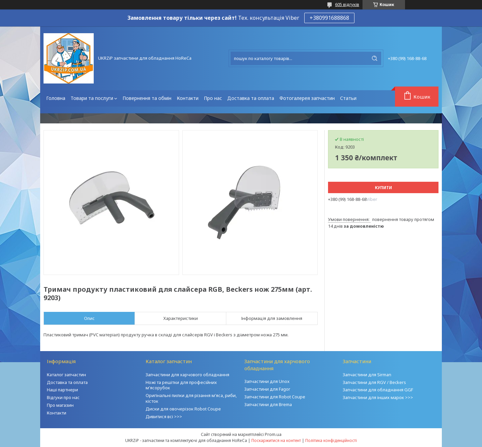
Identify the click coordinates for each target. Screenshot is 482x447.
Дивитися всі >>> (164, 416)
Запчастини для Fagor (267, 389)
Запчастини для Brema (268, 404)
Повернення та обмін (147, 98)
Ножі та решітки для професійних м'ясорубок (181, 385)
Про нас (213, 98)
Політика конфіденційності (331, 440)
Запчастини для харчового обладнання (187, 375)
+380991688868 (329, 17)
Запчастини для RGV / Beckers (374, 382)
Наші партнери (62, 390)
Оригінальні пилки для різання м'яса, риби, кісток (191, 398)
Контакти (187, 98)
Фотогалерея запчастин (307, 98)
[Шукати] (374, 58)
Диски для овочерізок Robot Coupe (183, 409)
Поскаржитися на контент (276, 440)
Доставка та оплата (250, 98)
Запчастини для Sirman (367, 375)
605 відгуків (347, 4)
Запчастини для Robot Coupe (274, 397)
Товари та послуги (92, 98)
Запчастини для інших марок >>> (378, 397)
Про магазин (60, 405)
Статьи (348, 98)
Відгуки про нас (63, 397)
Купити (383, 187)
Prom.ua (273, 434)
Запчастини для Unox (267, 381)
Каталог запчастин (66, 375)
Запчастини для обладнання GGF (378, 390)
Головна (55, 98)
